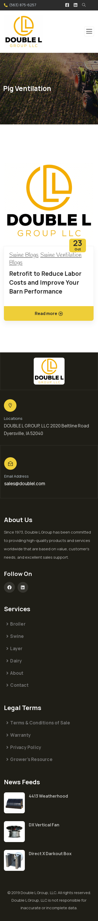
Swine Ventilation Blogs (45, 259)
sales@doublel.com (24, 483)
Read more (49, 313)
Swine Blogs (23, 255)
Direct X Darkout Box (50, 853)
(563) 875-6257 (22, 4)
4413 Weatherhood (48, 796)
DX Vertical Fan (44, 825)
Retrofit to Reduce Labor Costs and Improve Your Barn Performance (45, 282)
